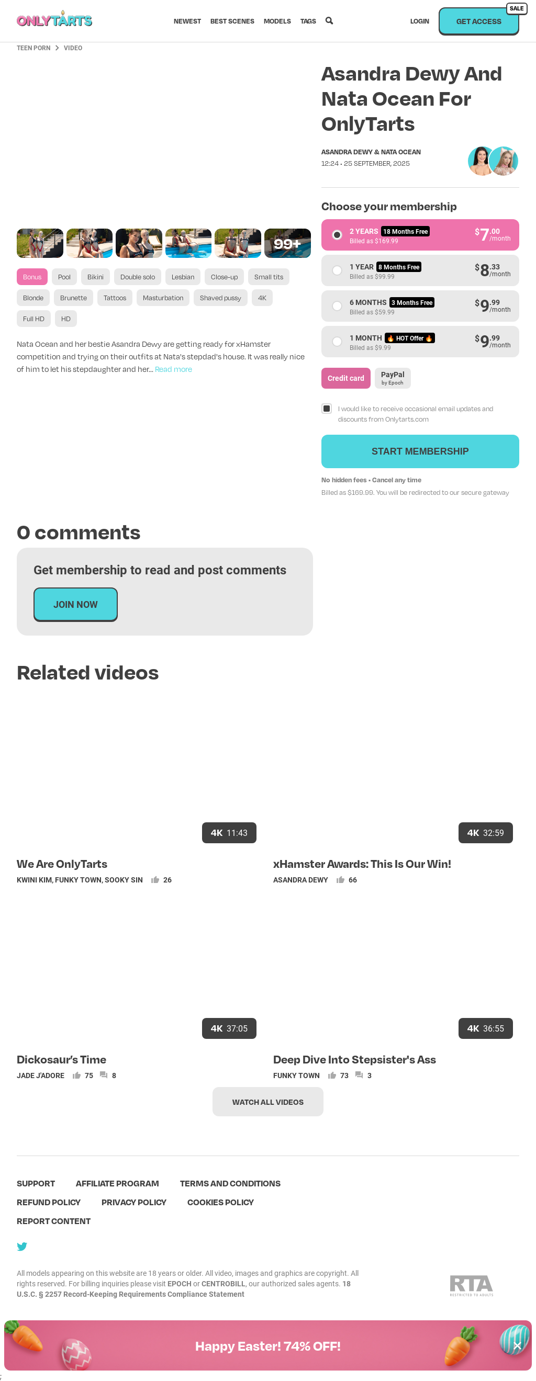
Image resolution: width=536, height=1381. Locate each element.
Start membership (420, 451)
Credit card (346, 378)
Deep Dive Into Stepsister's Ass (354, 1058)
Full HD (33, 318)
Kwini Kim (34, 880)
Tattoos (115, 297)
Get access (487, 16)
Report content (54, 1220)
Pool (64, 276)
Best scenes (232, 21)
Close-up (224, 276)
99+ (287, 243)
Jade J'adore (40, 1075)
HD (66, 318)
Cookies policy (220, 1201)
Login (419, 21)
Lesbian (183, 276)
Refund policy (49, 1201)
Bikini (95, 276)
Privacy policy (134, 1201)
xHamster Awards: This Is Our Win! (362, 863)
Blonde (33, 297)
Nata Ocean (401, 152)
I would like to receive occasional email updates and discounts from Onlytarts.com (415, 414)
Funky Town (78, 880)
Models (277, 21)
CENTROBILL (223, 1283)
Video (73, 47)
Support (36, 1183)
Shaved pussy (220, 297)
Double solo (137, 276)
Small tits (268, 276)
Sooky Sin (124, 880)
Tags (308, 21)
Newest (187, 21)
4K (262, 297)
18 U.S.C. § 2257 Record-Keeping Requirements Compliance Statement (184, 1288)
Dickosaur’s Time (61, 1058)
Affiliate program (117, 1183)
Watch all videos (268, 1101)
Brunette (73, 297)
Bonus (32, 276)
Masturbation (163, 297)
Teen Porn (33, 47)
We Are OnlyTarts (62, 863)
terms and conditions (230, 1183)
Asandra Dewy (347, 152)
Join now (75, 604)
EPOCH (180, 1283)
